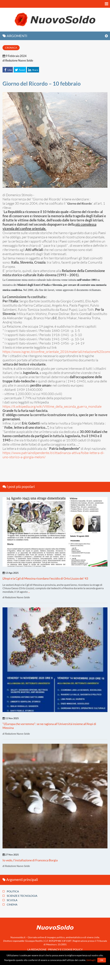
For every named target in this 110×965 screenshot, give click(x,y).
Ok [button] (101, 960)
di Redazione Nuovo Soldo (18, 60)
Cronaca (11, 47)
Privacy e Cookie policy (65, 949)
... (29, 591)
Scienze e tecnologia (20, 895)
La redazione (36, 949)
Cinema (10, 904)
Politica (11, 891)
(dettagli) (91, 960)
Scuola (10, 900)
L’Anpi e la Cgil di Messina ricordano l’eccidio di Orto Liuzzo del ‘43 (45, 578)
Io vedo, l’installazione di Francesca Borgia (30, 860)
